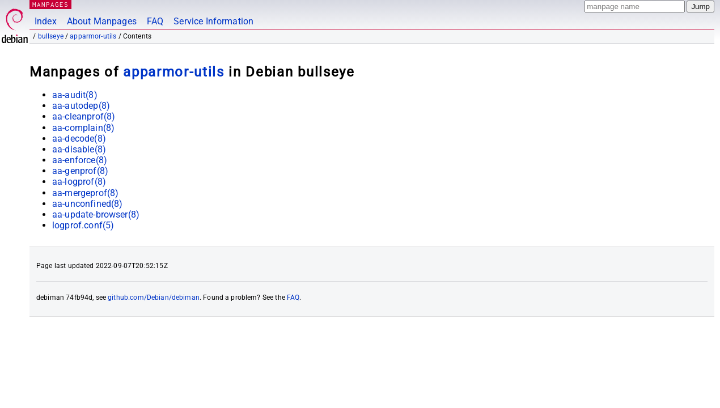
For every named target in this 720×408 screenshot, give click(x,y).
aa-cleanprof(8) (83, 116)
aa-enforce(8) (79, 160)
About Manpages (102, 21)
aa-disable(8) (79, 149)
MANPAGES (50, 4)
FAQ (155, 21)
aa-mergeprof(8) (85, 193)
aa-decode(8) (79, 138)
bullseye (50, 36)
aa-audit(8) (75, 95)
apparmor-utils (93, 36)
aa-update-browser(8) (95, 214)
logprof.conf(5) (83, 225)
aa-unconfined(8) (87, 203)
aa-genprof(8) (80, 170)
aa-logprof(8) (79, 181)
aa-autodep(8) (81, 105)
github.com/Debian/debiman (154, 297)
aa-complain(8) (83, 127)
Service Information (213, 21)
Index (46, 21)
